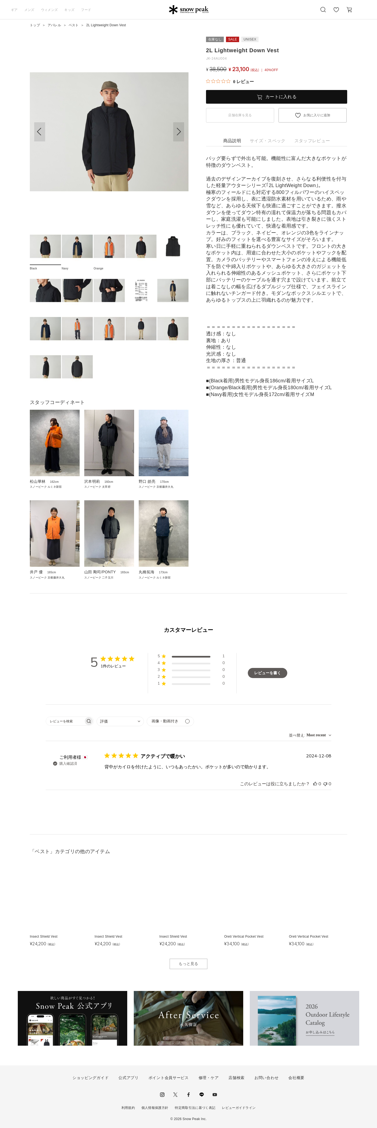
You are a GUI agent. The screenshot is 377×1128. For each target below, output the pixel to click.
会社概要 (296, 1077)
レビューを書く (267, 673)
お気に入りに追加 (316, 115)
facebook (188, 1094)
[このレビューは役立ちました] (315, 784)
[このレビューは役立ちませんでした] (325, 784)
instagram (162, 1094)
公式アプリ (128, 1077)
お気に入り (336, 12)
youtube (214, 1094)
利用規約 (128, 1108)
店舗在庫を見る (240, 115)
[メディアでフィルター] (170, 721)
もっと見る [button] (188, 963)
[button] (178, 131)
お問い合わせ (266, 1077)
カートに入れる (281, 96)
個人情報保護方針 (155, 1108)
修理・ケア (209, 1077)
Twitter (175, 1094)
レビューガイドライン (239, 1108)
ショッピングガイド (90, 1077)
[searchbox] (65, 721)
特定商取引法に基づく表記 (195, 1108)
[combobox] (120, 721)
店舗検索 (236, 1077)
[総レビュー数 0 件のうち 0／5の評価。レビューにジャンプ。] (230, 81)
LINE (201, 1094)
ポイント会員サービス (169, 1077)
